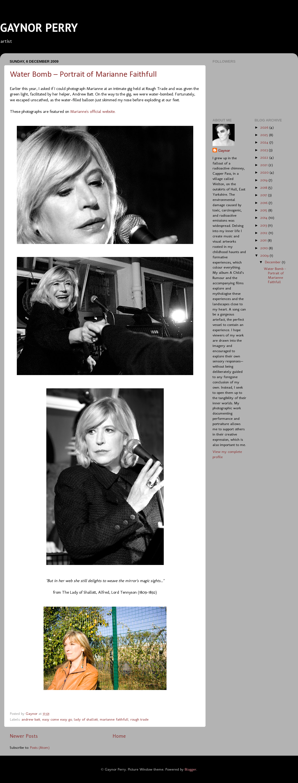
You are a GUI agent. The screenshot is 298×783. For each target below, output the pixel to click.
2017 (264, 195)
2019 (264, 180)
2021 (264, 165)
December (273, 262)
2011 (264, 240)
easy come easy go (57, 719)
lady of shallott (86, 719)
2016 (264, 202)
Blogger (190, 769)
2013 (264, 225)
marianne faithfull (114, 719)
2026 (264, 127)
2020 (265, 172)
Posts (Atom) (40, 747)
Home (119, 736)
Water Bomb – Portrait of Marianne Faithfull (83, 74)
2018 (264, 187)
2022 (264, 157)
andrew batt (31, 719)
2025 (264, 134)
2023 (264, 150)
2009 (265, 255)
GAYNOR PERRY (39, 27)
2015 (264, 210)
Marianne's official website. (93, 111)
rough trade (139, 719)
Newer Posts (24, 736)
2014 (264, 217)
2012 (264, 232)
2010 (264, 248)
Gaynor (224, 150)
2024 (264, 142)
